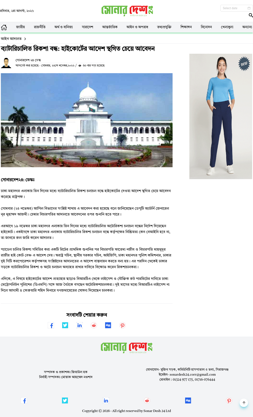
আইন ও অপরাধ (137, 27)
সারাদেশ (87, 27)
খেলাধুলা (227, 27)
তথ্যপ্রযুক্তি (164, 27)
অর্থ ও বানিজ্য (63, 27)
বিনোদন (206, 27)
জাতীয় (20, 27)
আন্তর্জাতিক (109, 27)
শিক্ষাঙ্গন (186, 27)
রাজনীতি (39, 27)
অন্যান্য (247, 27)
